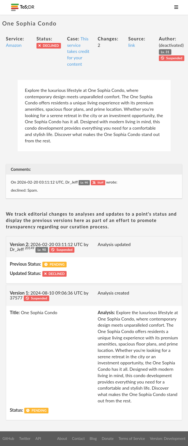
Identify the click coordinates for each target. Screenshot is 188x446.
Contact (78, 438)
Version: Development (168, 438)
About (62, 438)
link (131, 45)
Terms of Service (131, 438)
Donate (108, 438)
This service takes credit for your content (78, 51)
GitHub (8, 438)
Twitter (25, 438)
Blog (93, 438)
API (38, 438)
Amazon (14, 45)
